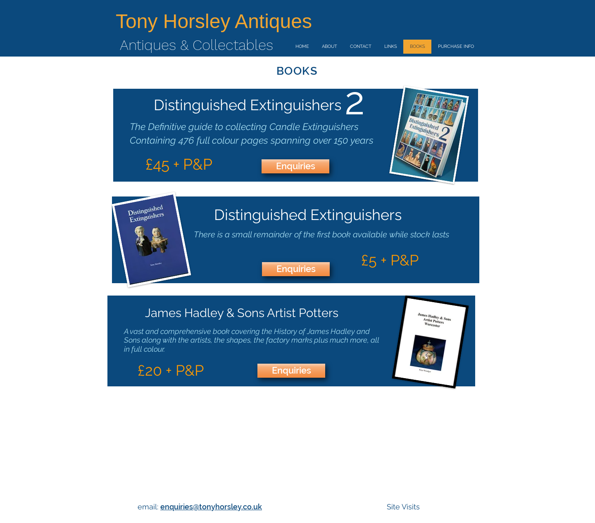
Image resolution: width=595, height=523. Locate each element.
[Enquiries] (295, 166)
